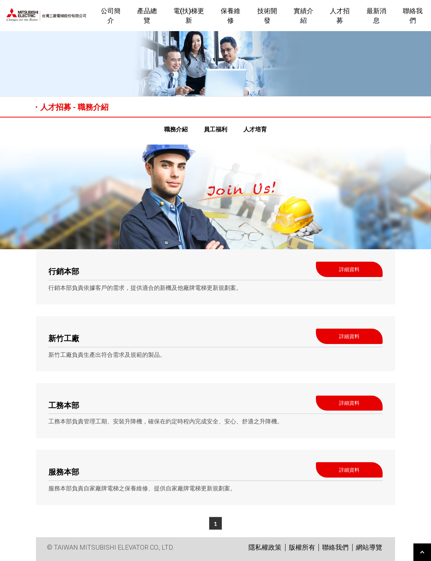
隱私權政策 (264, 547)
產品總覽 (147, 15)
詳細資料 (349, 269)
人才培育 (255, 129)
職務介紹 (176, 129)
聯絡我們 (335, 547)
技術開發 (267, 15)
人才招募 (340, 15)
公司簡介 (111, 15)
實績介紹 (303, 15)
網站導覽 (369, 547)
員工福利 (215, 129)
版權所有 (302, 547)
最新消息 (376, 15)
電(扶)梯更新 (188, 15)
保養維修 (230, 15)
